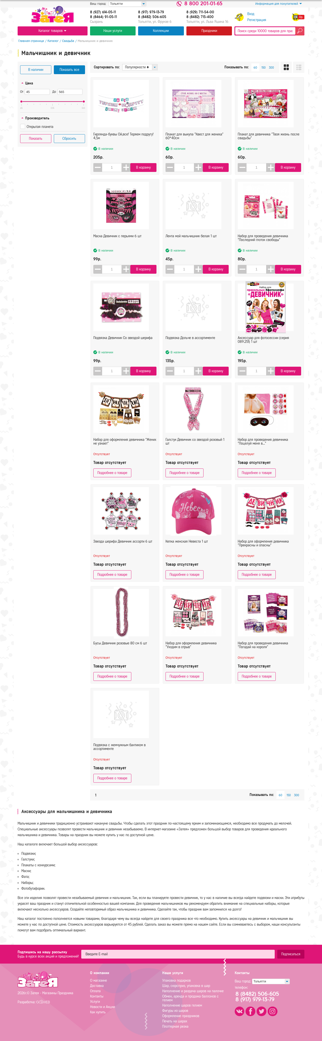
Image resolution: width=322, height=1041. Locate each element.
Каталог (52, 40)
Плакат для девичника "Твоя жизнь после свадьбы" (268, 140)
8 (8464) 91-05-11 (103, 17)
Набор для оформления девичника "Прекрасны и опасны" (263, 547)
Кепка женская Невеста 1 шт (187, 546)
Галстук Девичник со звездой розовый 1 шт (195, 446)
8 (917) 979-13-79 (151, 12)
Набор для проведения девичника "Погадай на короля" (263, 649)
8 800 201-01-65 (203, 3)
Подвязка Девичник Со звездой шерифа (122, 342)
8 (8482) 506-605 (152, 17)
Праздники (209, 31)
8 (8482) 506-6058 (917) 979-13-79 (259, 997)
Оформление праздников (180, 1016)
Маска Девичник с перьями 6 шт (117, 240)
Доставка (97, 986)
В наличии (35, 70)
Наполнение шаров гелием (182, 1005)
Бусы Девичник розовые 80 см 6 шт (120, 647)
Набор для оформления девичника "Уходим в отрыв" (191, 649)
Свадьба (67, 40)
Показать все (69, 70)
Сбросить (69, 138)
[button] (126, 167)
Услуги (95, 1002)
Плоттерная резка (175, 1026)
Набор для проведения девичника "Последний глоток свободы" (263, 242)
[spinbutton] (112, 167)
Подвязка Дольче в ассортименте (190, 342)
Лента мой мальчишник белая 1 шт (191, 240)
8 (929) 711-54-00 (200, 12)
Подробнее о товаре (112, 473)
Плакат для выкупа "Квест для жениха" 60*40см (194, 140)
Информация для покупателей (278, 4)
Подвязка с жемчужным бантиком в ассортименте (119, 751)
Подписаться (290, 954)
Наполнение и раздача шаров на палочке (193, 991)
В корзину (144, 167)
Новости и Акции (102, 1007)
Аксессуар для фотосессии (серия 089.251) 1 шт (263, 344)
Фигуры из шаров (175, 1011)
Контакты (96, 996)
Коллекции (161, 31)
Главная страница (30, 40)
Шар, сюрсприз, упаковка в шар (186, 986)
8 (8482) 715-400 (200, 17)
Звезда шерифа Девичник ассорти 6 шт (122, 546)
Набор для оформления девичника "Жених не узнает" (124, 446)
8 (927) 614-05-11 (103, 12)
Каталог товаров (52, 31)
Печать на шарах (174, 1021)
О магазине (98, 980)
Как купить (98, 1012)
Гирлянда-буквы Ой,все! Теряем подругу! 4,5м (123, 140)
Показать (35, 138)
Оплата (95, 991)
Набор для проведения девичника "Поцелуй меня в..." (263, 446)
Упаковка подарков (176, 980)
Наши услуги (112, 31)
